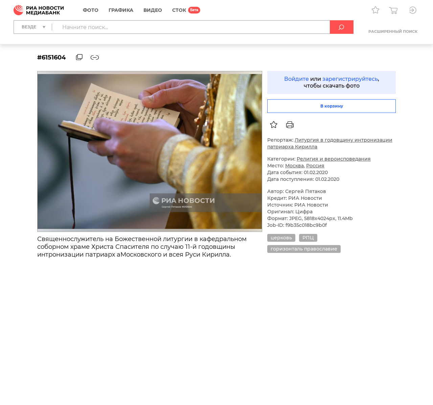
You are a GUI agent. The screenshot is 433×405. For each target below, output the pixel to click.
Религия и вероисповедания (334, 159)
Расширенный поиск (392, 31)
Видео (152, 10)
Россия (315, 166)
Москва (294, 166)
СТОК (179, 10)
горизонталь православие (304, 249)
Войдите (296, 79)
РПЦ (308, 238)
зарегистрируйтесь (350, 79)
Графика (121, 10)
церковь (281, 238)
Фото (90, 10)
